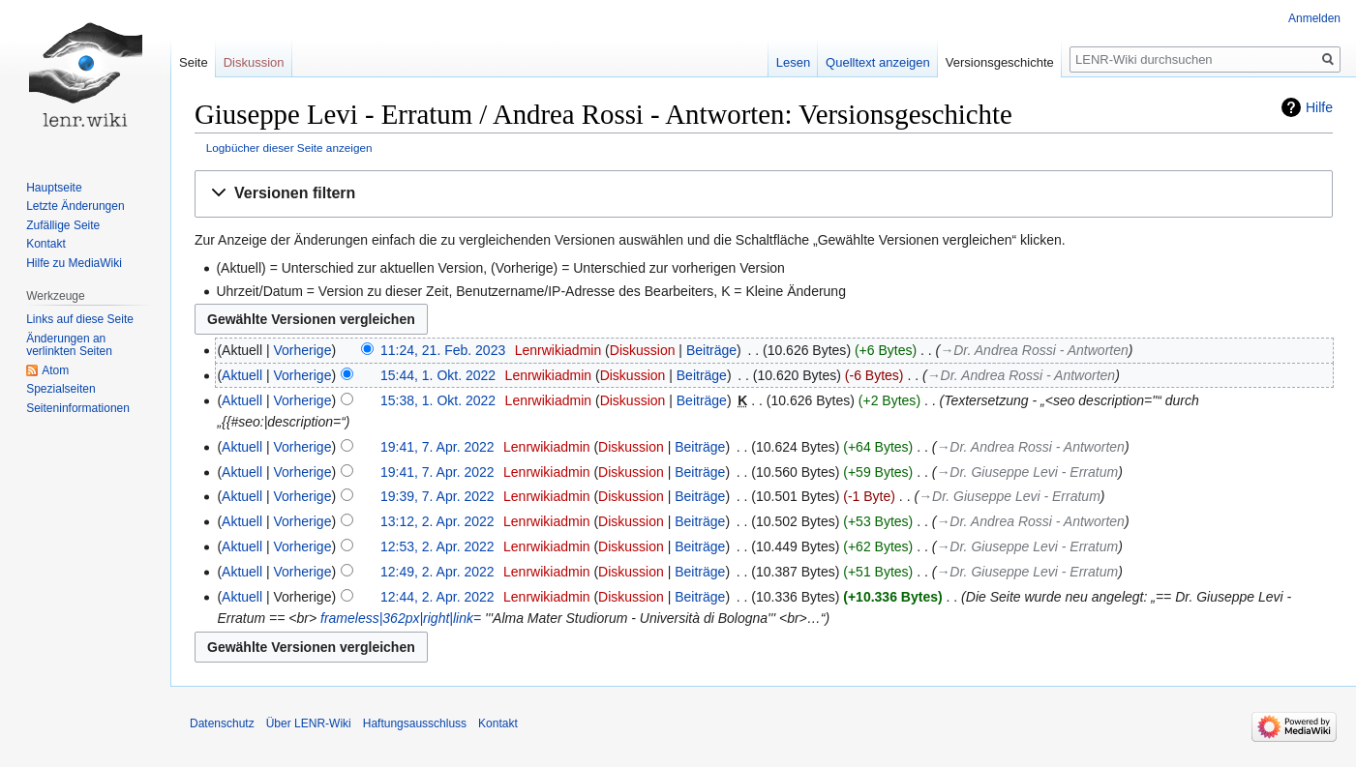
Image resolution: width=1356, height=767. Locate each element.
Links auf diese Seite (80, 319)
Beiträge (711, 350)
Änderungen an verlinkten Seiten (69, 345)
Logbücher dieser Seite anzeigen (289, 147)
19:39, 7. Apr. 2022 (437, 496)
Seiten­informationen (78, 408)
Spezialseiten (60, 389)
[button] (763, 194)
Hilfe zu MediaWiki (74, 263)
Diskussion (643, 350)
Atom (55, 370)
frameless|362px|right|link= (400, 618)
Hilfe (1319, 107)
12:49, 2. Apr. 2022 (437, 571)
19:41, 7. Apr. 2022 (437, 447)
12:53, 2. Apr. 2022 (437, 546)
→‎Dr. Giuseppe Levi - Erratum (1027, 472)
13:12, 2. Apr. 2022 (437, 521)
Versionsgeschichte (1000, 62)
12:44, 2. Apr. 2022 (437, 597)
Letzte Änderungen (75, 206)
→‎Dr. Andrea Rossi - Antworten (1034, 350)
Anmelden (1314, 18)
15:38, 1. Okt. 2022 (438, 400)
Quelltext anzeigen (878, 62)
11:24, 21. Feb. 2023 (442, 350)
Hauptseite (53, 187)
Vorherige (303, 350)
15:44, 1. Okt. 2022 (438, 375)
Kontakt (46, 244)
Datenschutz (222, 723)
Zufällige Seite (63, 225)
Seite (193, 62)
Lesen (793, 62)
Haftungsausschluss (415, 723)
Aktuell (242, 375)
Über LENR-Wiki (308, 723)
